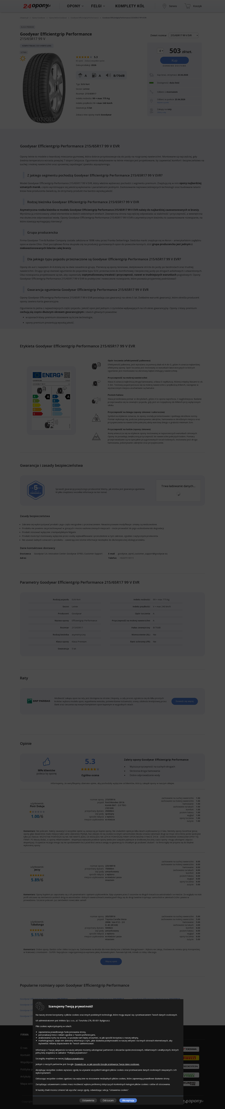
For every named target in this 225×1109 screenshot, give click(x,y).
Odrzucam (108, 1100)
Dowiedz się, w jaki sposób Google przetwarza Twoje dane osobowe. (107, 1064)
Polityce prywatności (74, 1058)
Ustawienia (88, 1100)
